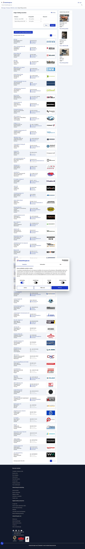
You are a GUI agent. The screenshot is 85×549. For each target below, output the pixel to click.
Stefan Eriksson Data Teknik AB (20, 431)
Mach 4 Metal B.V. (17, 222)
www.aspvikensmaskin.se (35, 336)
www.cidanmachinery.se (35, 90)
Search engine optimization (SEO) (19, 505)
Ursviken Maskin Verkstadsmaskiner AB (21, 312)
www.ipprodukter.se (34, 181)
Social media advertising (17, 507)
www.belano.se (33, 55)
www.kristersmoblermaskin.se (36, 202)
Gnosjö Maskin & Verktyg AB (19, 144)
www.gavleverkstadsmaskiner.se (37, 160)
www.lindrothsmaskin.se (35, 217)
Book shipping (15, 475)
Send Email (32, 43)
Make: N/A (62, 41)
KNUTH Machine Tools (18, 382)
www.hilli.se (33, 167)
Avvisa (25, 287)
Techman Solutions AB (18, 445)
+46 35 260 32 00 (16, 533)
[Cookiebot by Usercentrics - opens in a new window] (63, 260)
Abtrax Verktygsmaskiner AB (19, 46)
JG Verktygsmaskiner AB (18, 193)
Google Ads (14, 503)
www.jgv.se (33, 195)
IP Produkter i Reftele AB (19, 179)
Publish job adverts (16, 482)
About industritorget (16, 521)
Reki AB (15, 424)
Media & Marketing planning (18, 513)
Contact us (14, 524)
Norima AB (16, 257)
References (14, 519)
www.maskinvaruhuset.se (35, 245)
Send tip (53, 12)
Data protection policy (16, 522)
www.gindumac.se (34, 139)
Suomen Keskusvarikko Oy (19, 306)
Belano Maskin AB (17, 53)
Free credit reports (16, 484)
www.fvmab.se (33, 132)
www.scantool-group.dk (35, 294)
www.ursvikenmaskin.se (35, 315)
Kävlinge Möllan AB (17, 207)
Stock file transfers (16, 479)
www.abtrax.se (33, 48)
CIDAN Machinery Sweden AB (20, 88)
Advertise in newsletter (17, 496)
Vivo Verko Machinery (18, 452)
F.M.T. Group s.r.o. (17, 116)
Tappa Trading (17, 438)
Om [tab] (60, 264)
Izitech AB (16, 186)
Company (8, 7)
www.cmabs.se (33, 83)
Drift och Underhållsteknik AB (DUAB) (21, 361)
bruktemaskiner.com (34, 76)
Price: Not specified (64, 28)
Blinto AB (15, 60)
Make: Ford (62, 24)
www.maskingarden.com (35, 238)
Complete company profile (17, 471)
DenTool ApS (16, 95)
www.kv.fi (32, 308)
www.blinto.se (33, 62)
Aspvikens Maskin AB (18, 333)
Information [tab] (42, 264)
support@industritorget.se (18, 534)
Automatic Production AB (18, 340)
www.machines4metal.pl (35, 399)
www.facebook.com (34, 69)
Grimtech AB (16, 151)
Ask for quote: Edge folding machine (23, 32)
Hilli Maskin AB (16, 165)
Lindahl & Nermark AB (18, 389)
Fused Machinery (17, 368)
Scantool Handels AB (18, 299)
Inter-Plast (16, 375)
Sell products (15, 477)
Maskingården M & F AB (18, 236)
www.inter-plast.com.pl (35, 378)
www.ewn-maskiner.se (35, 111)
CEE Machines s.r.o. (17, 347)
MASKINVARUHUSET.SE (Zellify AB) (21, 243)
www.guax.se (33, 41)
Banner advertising (16, 492)
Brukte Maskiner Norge (18, 74)
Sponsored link (15, 490)
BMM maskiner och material (19, 67)
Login (79, 2)
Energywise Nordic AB (18, 109)
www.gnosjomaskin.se (35, 146)
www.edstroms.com (34, 104)
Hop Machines (16, 172)
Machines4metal (17, 396)
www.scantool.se (34, 301)
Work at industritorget (16, 526)
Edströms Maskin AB (18, 102)
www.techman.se (34, 448)
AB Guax (15, 39)
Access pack (15, 480)
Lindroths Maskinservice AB (19, 215)
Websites (14, 509)
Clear (46, 25)
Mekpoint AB (16, 250)
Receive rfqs (15, 473)
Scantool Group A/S (18, 292)
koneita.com (33, 322)
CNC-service (16, 354)
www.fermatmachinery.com (36, 125)
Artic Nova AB (16, 326)
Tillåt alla (60, 287)
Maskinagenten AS (17, 403)
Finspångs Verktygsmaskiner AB (20, 130)
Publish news (15, 498)
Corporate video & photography (18, 511)
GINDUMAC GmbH (17, 137)
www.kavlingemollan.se (35, 209)
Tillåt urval (42, 287)
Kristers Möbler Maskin (18, 200)
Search (52, 25)
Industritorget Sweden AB (18, 531)
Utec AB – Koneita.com (18, 319)
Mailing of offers (15, 494)
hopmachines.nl (33, 174)
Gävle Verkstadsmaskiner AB (19, 158)
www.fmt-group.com (34, 118)
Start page (3, 7)
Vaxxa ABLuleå (61, 26)
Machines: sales (14, 7)
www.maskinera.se (34, 231)
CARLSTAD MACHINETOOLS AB (20, 81)
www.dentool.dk (34, 97)
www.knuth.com (33, 385)
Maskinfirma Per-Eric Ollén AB (19, 410)
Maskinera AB (16, 229)
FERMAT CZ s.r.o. (17, 123)
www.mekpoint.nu (34, 252)
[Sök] (81, 5)
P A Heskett (16, 417)
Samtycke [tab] (24, 264)
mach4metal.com (34, 224)
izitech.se (32, 188)
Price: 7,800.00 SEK (64, 45)
